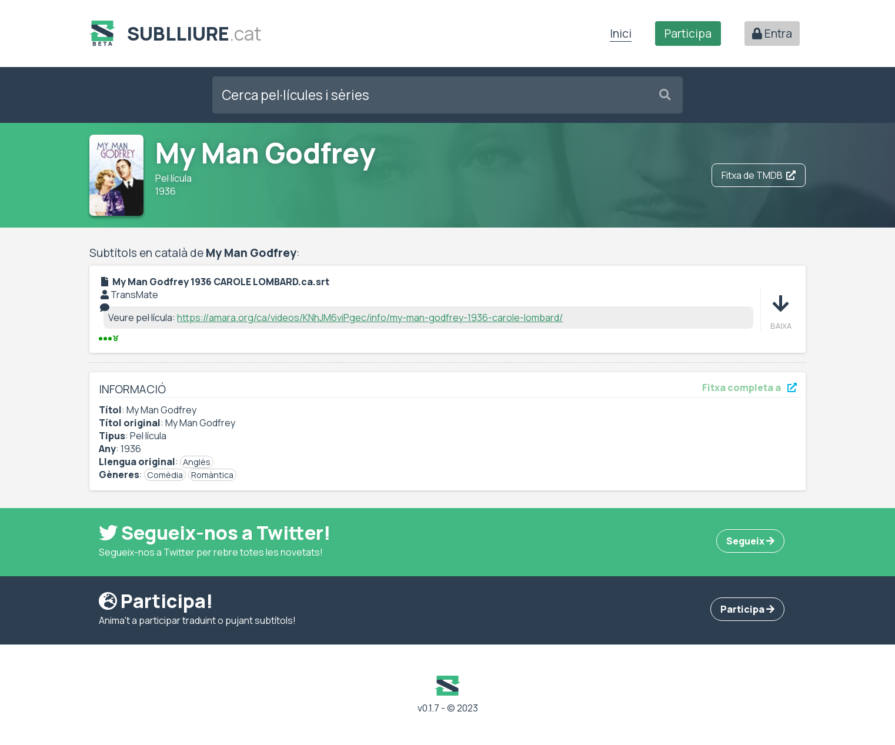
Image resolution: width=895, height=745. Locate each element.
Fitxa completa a (749, 387)
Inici (621, 33)
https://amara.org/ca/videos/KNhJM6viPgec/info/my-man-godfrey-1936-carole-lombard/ (370, 317)
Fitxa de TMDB (759, 175)
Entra (772, 33)
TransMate (134, 294)
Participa (688, 33)
